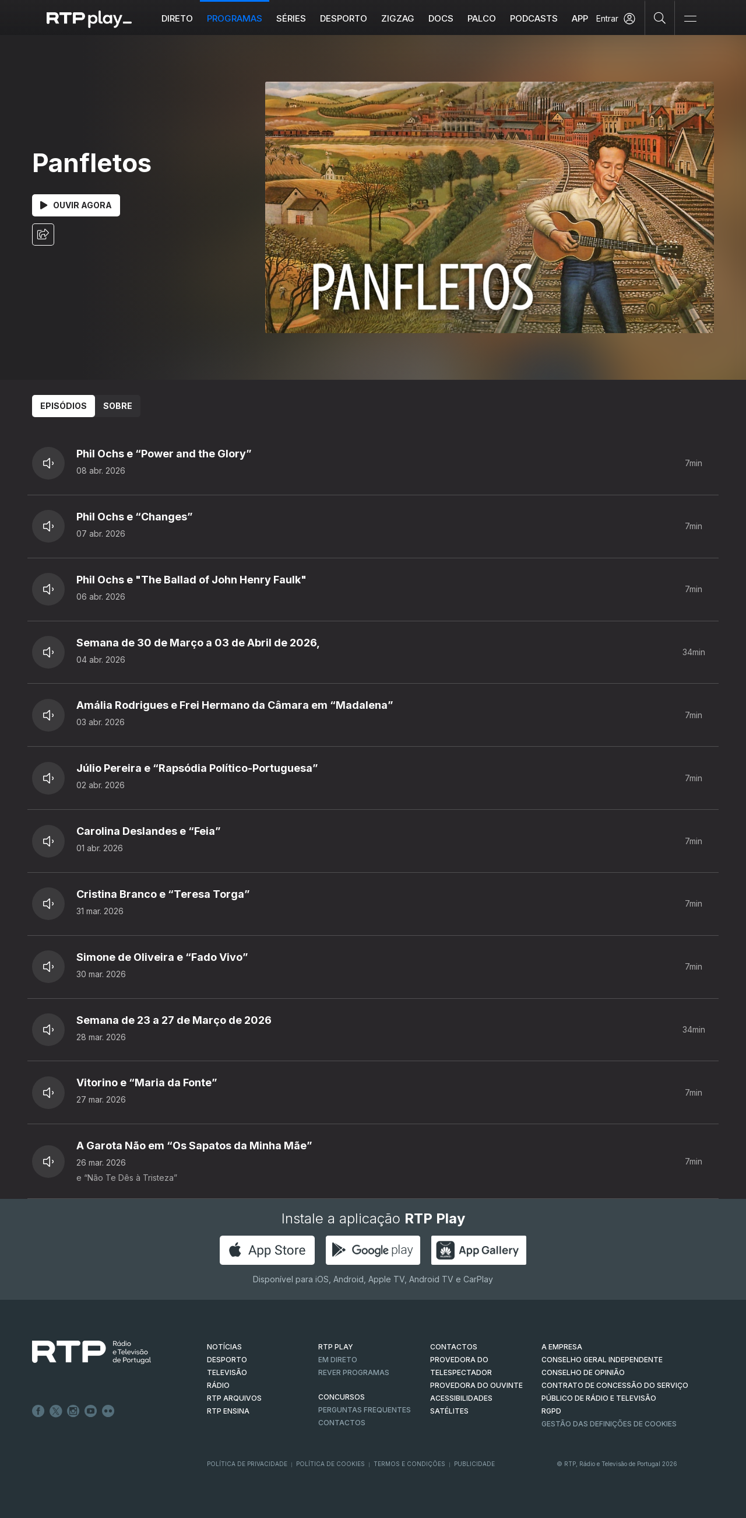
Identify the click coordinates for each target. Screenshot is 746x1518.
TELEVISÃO (227, 1372)
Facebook (38, 1411)
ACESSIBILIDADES (461, 1398)
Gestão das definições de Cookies (609, 1423)
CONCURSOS (341, 1397)
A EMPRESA (561, 1346)
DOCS (440, 18)
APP (580, 18)
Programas (234, 18)
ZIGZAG (397, 18)
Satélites (449, 1411)
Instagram (73, 1411)
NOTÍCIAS (224, 1346)
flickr (108, 1411)
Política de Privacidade (247, 1463)
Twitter (56, 1411)
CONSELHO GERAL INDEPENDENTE (602, 1359)
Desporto (343, 18)
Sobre (117, 406)
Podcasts (534, 18)
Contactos (341, 1422)
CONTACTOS (453, 1346)
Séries (291, 18)
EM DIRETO (337, 1359)
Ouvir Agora (76, 205)
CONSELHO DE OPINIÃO (583, 1372)
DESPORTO (227, 1359)
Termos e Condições (409, 1463)
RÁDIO (218, 1385)
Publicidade (474, 1463)
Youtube (91, 1411)
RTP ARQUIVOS (234, 1398)
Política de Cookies (330, 1463)
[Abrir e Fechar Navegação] (690, 19)
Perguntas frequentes (364, 1409)
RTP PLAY (335, 1346)
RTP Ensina (228, 1411)
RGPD (551, 1411)
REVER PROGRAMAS (353, 1372)
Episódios (63, 406)
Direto (177, 18)
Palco (481, 18)
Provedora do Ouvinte (476, 1385)
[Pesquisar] (660, 17)
